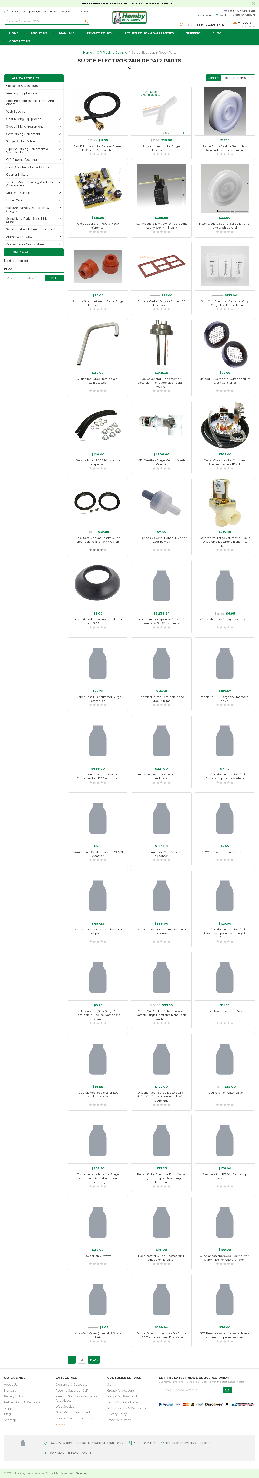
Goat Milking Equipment (23, 119)
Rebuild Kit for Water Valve (225, 1092)
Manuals (67, 33)
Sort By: (214, 78)
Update (54, 278)
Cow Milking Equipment (23, 134)
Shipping (193, 33)
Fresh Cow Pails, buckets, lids (27, 167)
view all (61, 1424)
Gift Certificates (246, 10)
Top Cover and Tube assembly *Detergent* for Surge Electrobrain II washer (161, 382)
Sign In (112, 1385)
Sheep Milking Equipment (24, 126)
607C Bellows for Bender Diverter (225, 852)
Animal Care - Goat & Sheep (26, 244)
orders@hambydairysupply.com (188, 1443)
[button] (34, 269)
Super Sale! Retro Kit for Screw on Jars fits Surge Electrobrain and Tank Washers (161, 1015)
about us (39, 33)
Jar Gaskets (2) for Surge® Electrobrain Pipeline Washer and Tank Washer (98, 1015)
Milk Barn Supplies (19, 193)
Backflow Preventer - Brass (224, 1011)
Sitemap (10, 1420)
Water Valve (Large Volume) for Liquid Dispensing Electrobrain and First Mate (224, 541)
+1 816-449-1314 (145, 1443)
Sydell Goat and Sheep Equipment (30, 229)
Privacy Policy (99, 33)
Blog (216, 33)
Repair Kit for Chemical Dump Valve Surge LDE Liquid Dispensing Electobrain (161, 1178)
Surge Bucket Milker (20, 141)
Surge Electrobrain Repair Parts (154, 52)
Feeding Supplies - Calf (22, 93)
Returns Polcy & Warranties (126, 1408)
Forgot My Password (122, 1396)
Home (87, 52)
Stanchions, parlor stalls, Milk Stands (26, 220)
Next (94, 1359)
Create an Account (244, 14)
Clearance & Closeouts (22, 86)
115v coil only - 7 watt (97, 1255)
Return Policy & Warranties (149, 33)
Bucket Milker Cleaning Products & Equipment (29, 183)
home (13, 33)
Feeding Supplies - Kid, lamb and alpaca (30, 102)
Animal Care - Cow (19, 237)
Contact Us (19, 41)
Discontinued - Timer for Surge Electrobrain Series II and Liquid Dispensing (98, 1178)
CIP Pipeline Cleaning (112, 52)
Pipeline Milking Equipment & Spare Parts (27, 150)
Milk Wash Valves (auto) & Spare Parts (225, 619)
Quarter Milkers (17, 175)
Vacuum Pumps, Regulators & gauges (27, 209)
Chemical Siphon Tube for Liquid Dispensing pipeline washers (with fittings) (225, 933)
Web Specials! (16, 111)
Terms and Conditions (122, 1402)
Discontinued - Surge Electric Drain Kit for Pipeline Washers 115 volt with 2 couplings (161, 1096)
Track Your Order (119, 1420)
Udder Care (14, 200)
